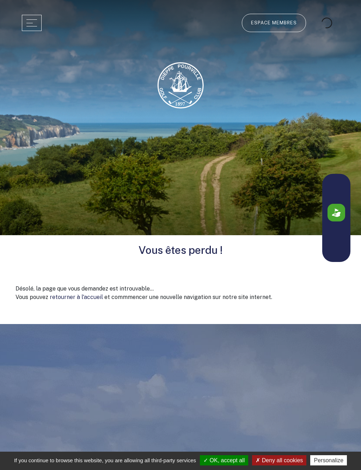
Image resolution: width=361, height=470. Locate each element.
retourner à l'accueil (76, 297)
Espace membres (274, 22)
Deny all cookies (279, 460)
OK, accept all (224, 460)
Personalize (328, 460)
